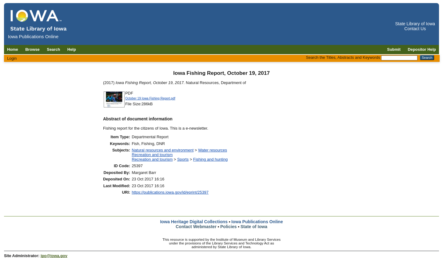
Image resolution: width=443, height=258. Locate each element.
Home (12, 49)
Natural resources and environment (163, 150)
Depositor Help (422, 49)
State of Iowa (254, 226)
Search (53, 49)
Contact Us (415, 28)
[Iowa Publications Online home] (39, 20)
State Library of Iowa (415, 23)
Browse (32, 49)
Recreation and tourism (152, 154)
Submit (394, 49)
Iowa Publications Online (257, 221)
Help (71, 49)
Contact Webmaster (196, 226)
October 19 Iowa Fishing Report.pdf (150, 98)
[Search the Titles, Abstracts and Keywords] (399, 57)
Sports (183, 159)
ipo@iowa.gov (54, 255)
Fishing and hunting (210, 159)
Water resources (212, 150)
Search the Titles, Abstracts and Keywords (343, 57)
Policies (228, 226)
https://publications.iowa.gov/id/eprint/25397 (170, 192)
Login (12, 58)
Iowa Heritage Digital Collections (193, 221)
